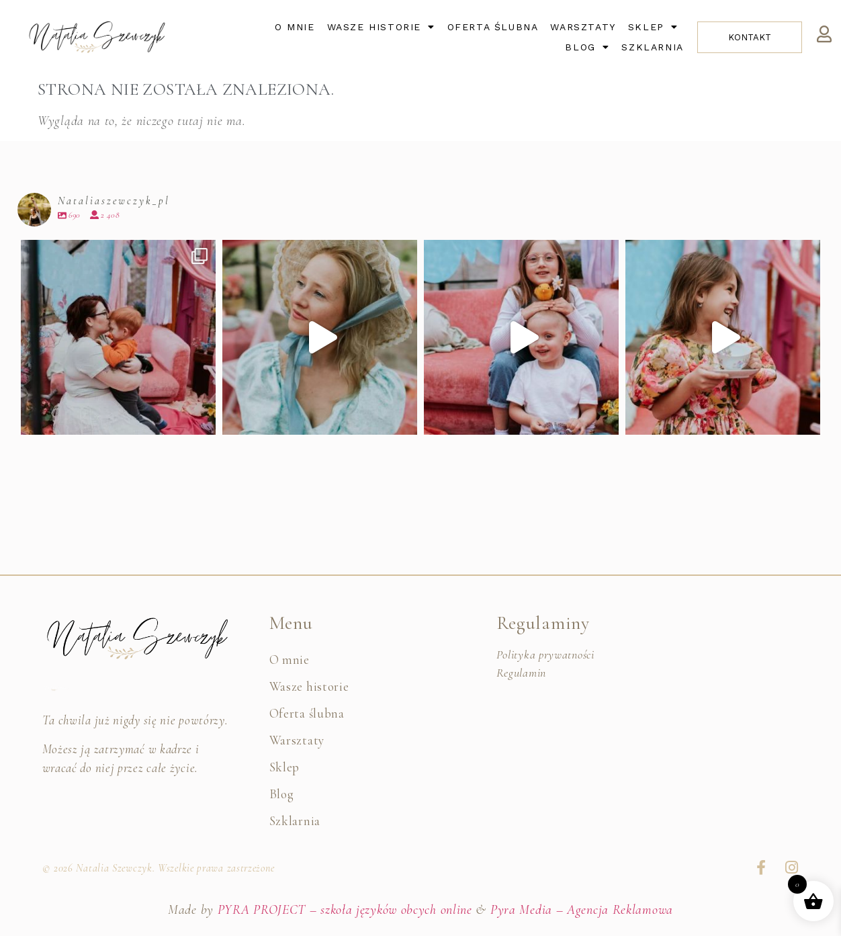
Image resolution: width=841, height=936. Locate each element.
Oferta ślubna (493, 27)
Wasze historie (381, 27)
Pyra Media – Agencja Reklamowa (581, 910)
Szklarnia (652, 47)
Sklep (653, 27)
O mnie (295, 27)
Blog (587, 47)
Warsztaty (582, 27)
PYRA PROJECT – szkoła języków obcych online (345, 910)
